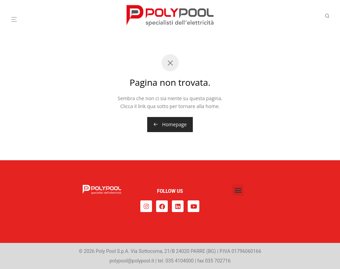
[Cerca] (329, 16)
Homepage (170, 124)
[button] (238, 190)
